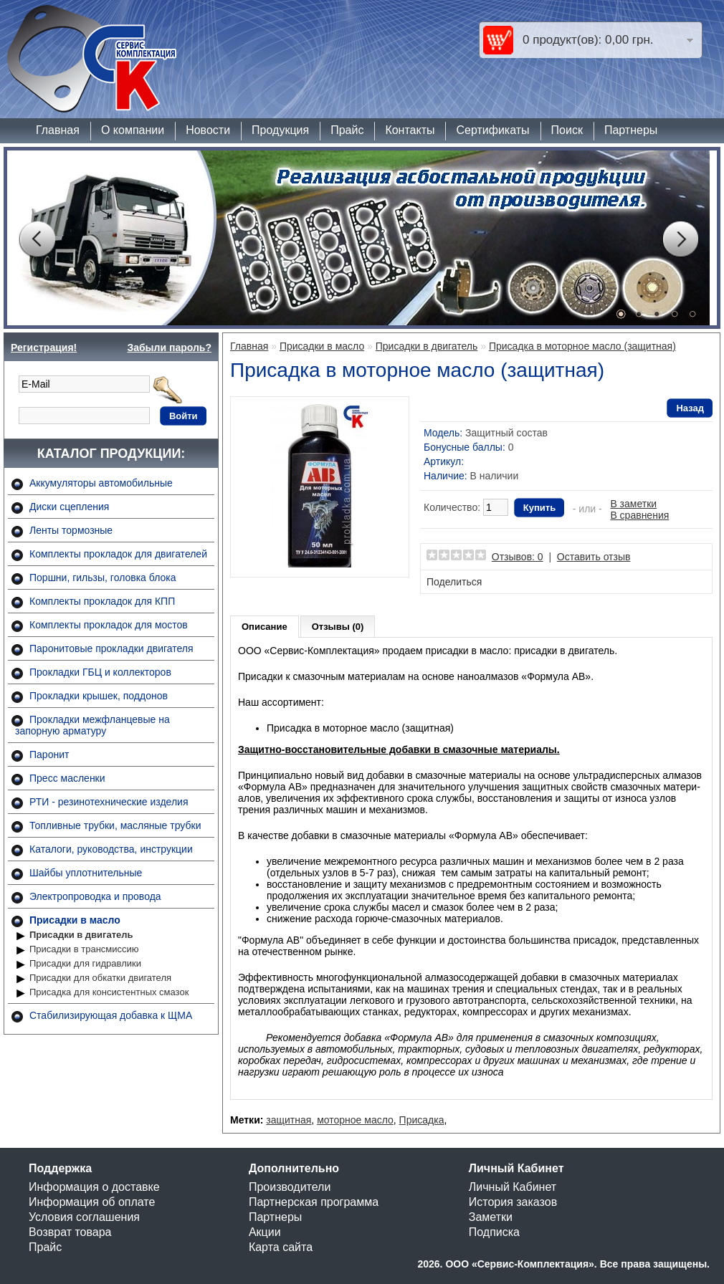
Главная (58, 130)
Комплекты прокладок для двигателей (118, 554)
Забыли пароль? (169, 347)
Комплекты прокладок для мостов (108, 625)
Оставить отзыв (594, 556)
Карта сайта (281, 1247)
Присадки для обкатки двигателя (100, 977)
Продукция (280, 130)
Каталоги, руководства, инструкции (111, 849)
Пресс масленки (67, 778)
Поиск (567, 130)
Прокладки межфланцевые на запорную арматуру (92, 725)
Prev (36, 239)
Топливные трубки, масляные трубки (115, 825)
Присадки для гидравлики (85, 963)
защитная (288, 1120)
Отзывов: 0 (517, 556)
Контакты (409, 130)
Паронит (49, 754)
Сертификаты (492, 130)
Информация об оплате (92, 1202)
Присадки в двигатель (81, 934)
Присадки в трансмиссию (84, 949)
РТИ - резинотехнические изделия (108, 802)
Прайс (346, 130)
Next (680, 239)
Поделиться (454, 582)
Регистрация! (44, 347)
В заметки (633, 503)
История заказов (513, 1202)
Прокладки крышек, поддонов (98, 695)
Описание (264, 626)
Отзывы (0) (338, 626)
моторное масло (355, 1120)
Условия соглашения (84, 1217)
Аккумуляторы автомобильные (101, 483)
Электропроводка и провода (95, 896)
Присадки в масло (74, 920)
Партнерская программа (313, 1202)
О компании (132, 130)
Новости (208, 130)
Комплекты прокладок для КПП (102, 601)
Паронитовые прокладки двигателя (111, 648)
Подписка (494, 1232)
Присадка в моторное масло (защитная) (582, 346)
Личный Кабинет (512, 1187)
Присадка (421, 1120)
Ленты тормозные (71, 530)
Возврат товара (70, 1232)
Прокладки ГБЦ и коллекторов (100, 672)
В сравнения (639, 515)
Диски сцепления (69, 506)
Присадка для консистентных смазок (109, 992)
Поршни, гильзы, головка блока (102, 577)
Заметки (491, 1217)
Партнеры (630, 130)
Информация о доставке (94, 1187)
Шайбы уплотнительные (85, 872)
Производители (290, 1187)
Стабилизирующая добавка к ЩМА (110, 1015)
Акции (265, 1232)
